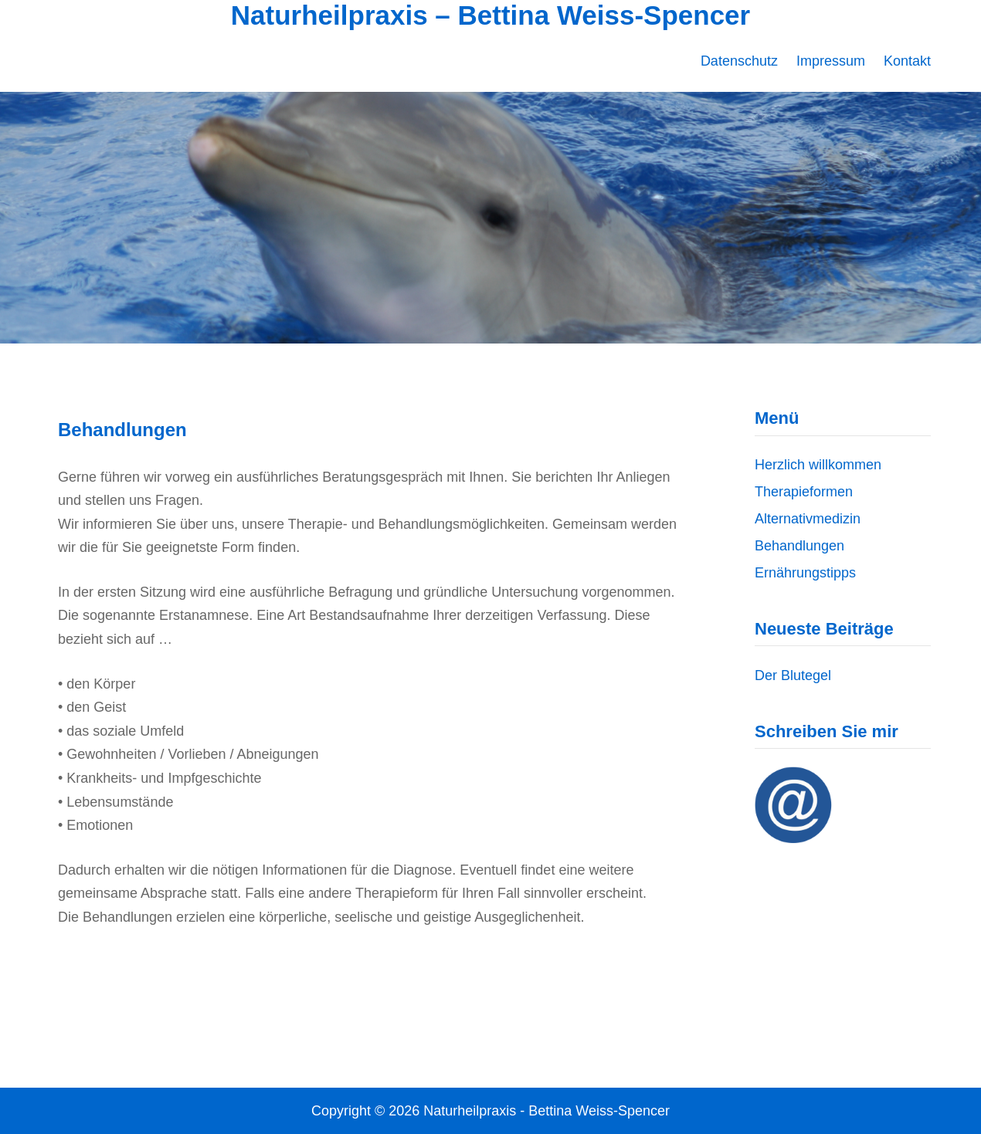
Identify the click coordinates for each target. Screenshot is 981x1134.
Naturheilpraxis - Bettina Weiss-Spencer (546, 1111)
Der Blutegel (793, 675)
